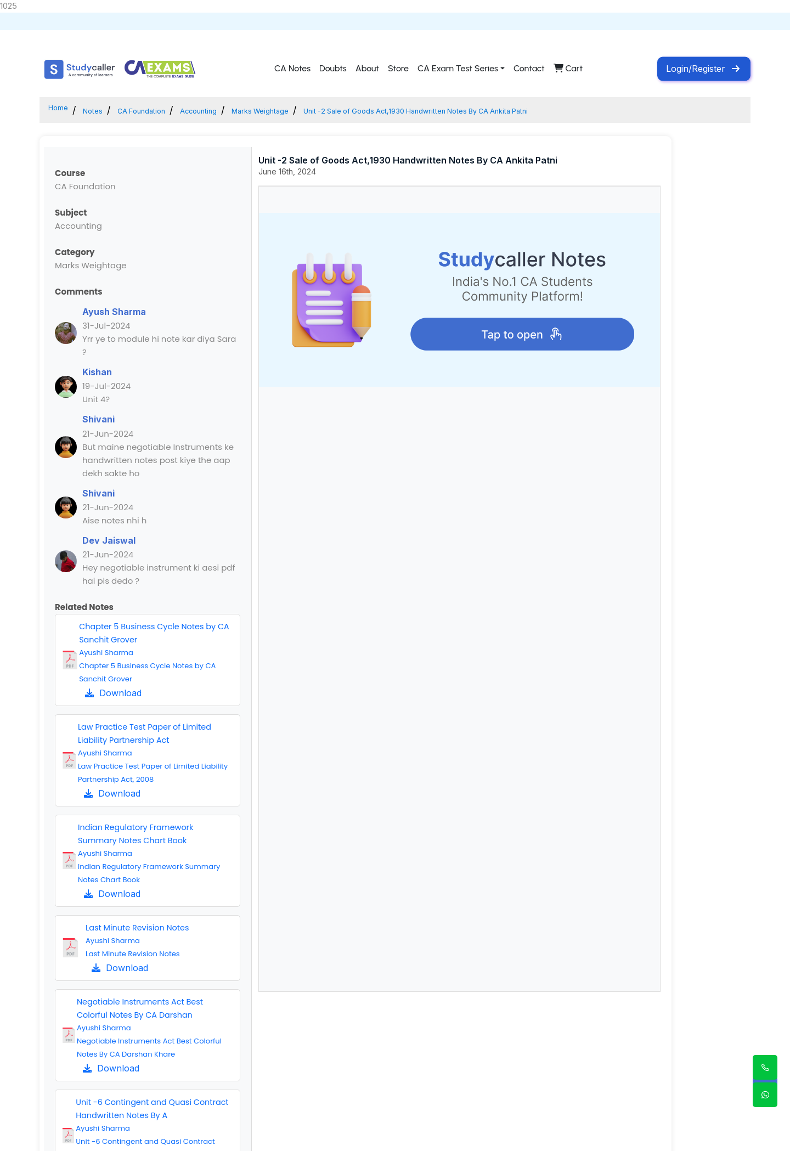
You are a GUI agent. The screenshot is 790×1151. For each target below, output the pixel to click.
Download (113, 692)
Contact (529, 69)
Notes (104, 110)
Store (398, 69)
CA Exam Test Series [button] (457, 69)
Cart (568, 69)
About (367, 69)
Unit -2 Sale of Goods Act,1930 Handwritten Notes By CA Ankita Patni (537, 110)
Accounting (242, 110)
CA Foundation (167, 110)
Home (62, 110)
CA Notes (292, 69)
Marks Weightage (323, 110)
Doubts (333, 69)
